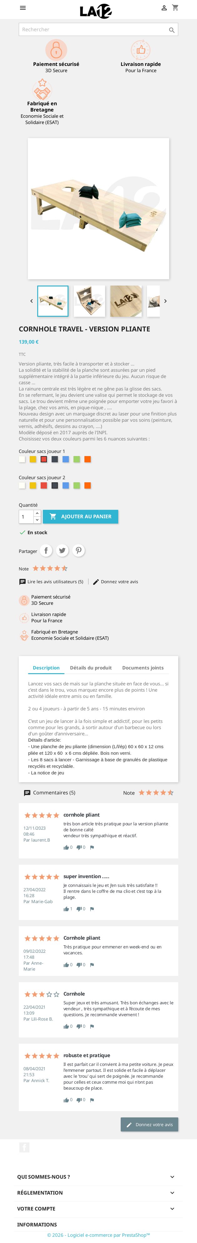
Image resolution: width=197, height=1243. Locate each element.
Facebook (24, 1147)
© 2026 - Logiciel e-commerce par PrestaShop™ (98, 1235)
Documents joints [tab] (143, 667)
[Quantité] (26, 517)
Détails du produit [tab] (91, 667)
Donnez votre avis (115, 581)
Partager (46, 550)
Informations (37, 1224)
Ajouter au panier (80, 517)
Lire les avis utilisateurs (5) (51, 581)
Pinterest (78, 550)
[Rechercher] (98, 29)
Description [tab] (46, 667)
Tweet (62, 550)
